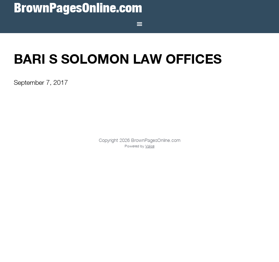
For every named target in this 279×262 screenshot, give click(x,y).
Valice (149, 146)
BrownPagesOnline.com (78, 7)
